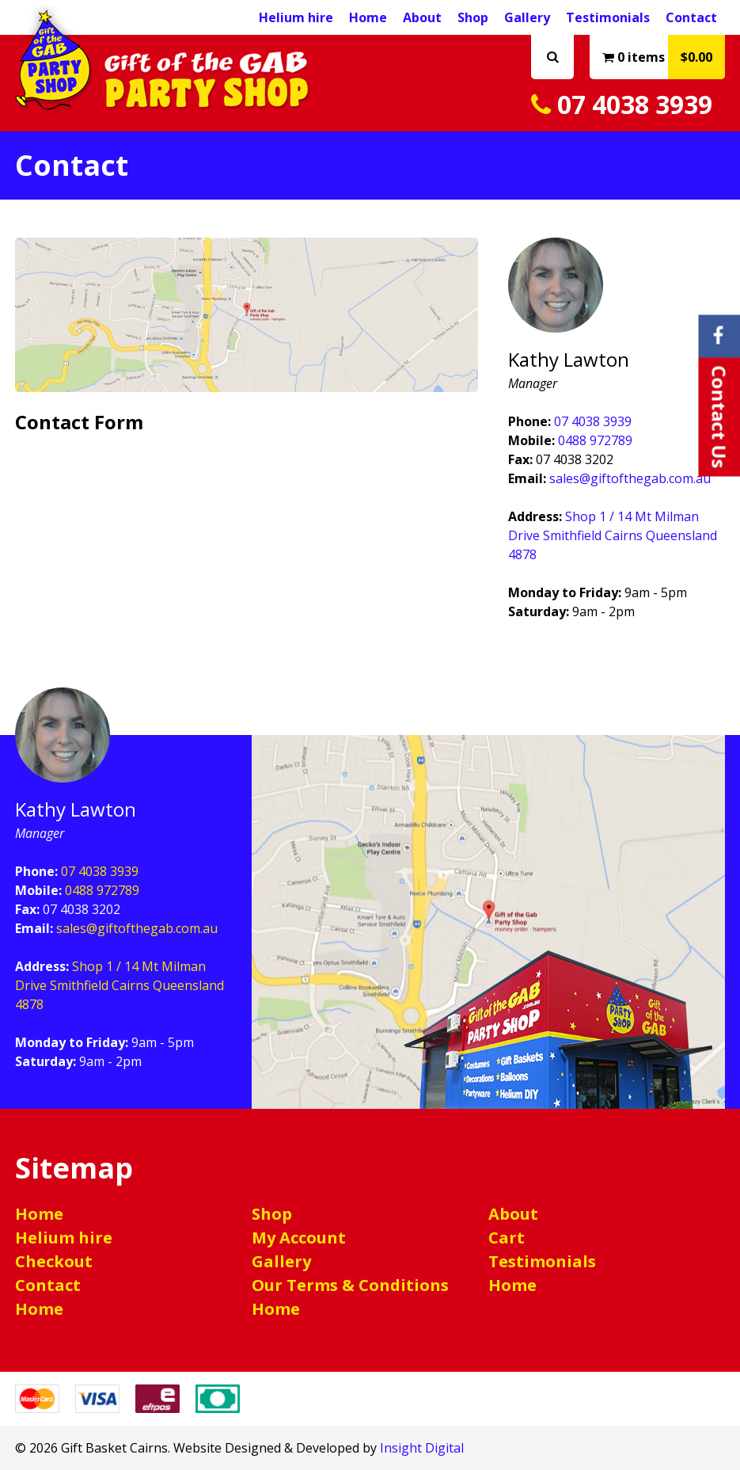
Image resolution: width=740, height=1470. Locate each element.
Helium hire (63, 1237)
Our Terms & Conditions (350, 1285)
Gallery (527, 17)
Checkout (54, 1261)
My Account (299, 1237)
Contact (691, 17)
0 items (663, 57)
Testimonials (608, 17)
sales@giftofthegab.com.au (630, 478)
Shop (472, 17)
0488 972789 (595, 440)
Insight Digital (422, 1448)
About (422, 17)
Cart (506, 1237)
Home (368, 17)
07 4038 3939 (621, 104)
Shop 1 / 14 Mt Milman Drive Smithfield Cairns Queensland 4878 (612, 535)
